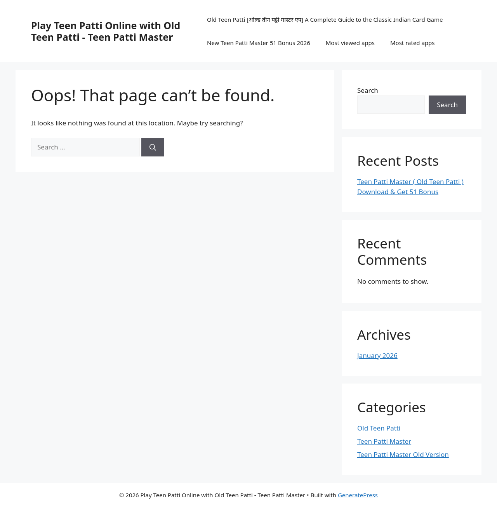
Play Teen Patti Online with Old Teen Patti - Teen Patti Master (105, 31)
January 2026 (377, 355)
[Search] (152, 147)
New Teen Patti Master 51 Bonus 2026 (258, 43)
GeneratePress (358, 495)
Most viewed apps (350, 43)
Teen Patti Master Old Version (403, 454)
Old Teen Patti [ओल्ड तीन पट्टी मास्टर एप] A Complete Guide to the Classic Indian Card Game (325, 19)
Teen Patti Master (384, 441)
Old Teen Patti (378, 428)
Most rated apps (412, 43)
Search (367, 90)
